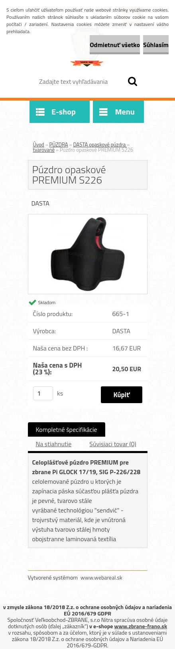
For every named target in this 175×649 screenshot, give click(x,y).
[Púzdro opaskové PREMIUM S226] (87, 217)
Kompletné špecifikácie (66, 429)
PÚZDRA (58, 144)
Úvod (38, 144)
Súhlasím (156, 44)
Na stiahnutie (54, 444)
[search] (132, 81)
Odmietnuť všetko (115, 44)
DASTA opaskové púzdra (100, 144)
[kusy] (43, 393)
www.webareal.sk (101, 577)
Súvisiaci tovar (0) (112, 444)
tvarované (44, 150)
